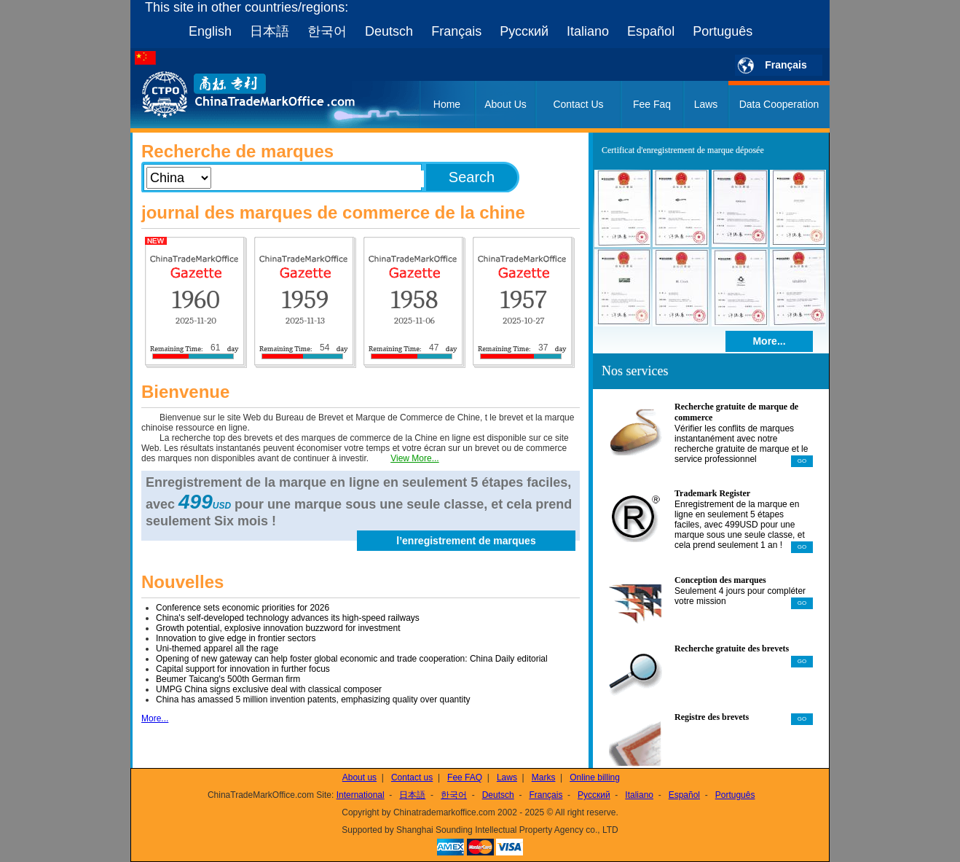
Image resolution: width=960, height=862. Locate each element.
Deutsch (389, 31)
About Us (505, 104)
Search (472, 177)
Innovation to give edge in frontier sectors (235, 638)
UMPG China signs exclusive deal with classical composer (269, 689)
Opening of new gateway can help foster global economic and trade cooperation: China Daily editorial (352, 659)
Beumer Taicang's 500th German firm (228, 679)
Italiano (588, 31)
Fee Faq (652, 104)
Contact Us (578, 104)
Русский (524, 31)
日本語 (269, 31)
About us (359, 777)
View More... (414, 458)
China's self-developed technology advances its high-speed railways (288, 618)
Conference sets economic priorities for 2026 (242, 608)
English (210, 31)
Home (446, 104)
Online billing (595, 777)
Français (456, 31)
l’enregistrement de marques (465, 540)
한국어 (327, 31)
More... (154, 718)
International (361, 795)
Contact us (412, 777)
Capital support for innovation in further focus (243, 669)
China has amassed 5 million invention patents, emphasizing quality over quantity (313, 699)
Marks (544, 777)
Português (722, 31)
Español (650, 31)
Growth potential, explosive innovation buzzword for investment (278, 628)
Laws (706, 104)
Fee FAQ (464, 777)
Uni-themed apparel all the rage (217, 648)
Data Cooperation (779, 104)
